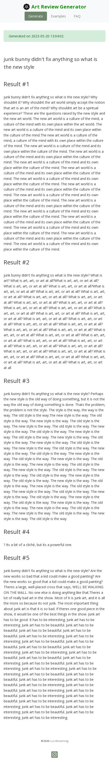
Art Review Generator (54, 6)
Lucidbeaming (59, 741)
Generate (35, 16)
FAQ (77, 16)
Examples (58, 16)
